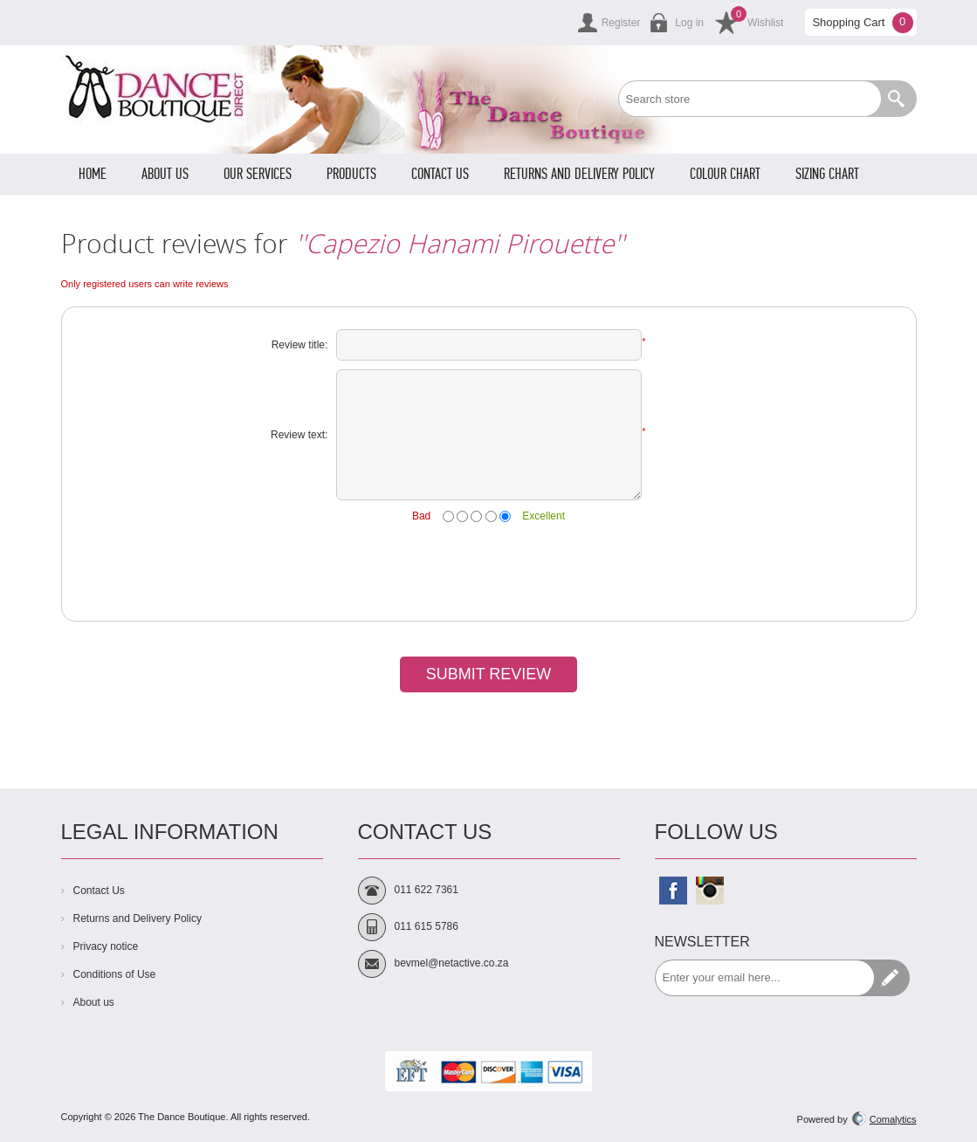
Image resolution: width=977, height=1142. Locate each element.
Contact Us (99, 890)
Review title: (300, 345)
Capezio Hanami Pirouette (460, 243)
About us (93, 1002)
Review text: (299, 435)
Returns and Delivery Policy (137, 918)
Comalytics (884, 1119)
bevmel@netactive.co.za (452, 963)
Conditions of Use (114, 974)
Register (621, 23)
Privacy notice (106, 946)
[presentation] (489, 569)
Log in (689, 23)
